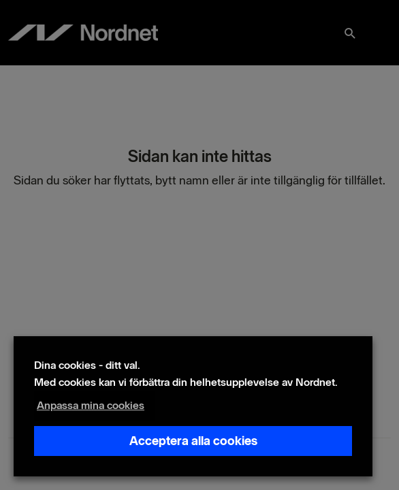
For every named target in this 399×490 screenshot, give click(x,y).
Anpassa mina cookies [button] (90, 405)
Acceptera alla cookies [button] (193, 441)
